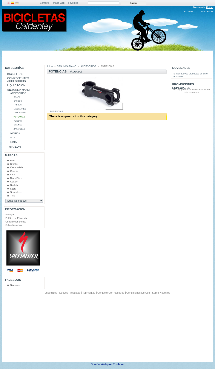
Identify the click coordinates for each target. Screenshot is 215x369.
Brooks (13, 164)
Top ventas (89, 292)
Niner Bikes (16, 178)
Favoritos (73, 3)
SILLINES (18, 125)
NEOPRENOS (20, 113)
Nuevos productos (69, 292)
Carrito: (203, 11)
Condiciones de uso (15, 221)
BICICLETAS (15, 74)
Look (12, 174)
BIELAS (17, 97)
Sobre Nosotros (13, 225)
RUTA (13, 141)
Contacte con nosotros (110, 292)
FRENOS (18, 105)
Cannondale (16, 167)
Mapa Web (59, 3)
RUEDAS (18, 121)
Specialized (16, 192)
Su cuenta (188, 11)
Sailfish (14, 185)
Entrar (209, 7)
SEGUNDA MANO (18, 89)
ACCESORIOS (18, 93)
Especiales (51, 292)
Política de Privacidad (16, 218)
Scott (12, 188)
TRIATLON (14, 146)
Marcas (11, 155)
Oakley (13, 181)
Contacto (44, 3)
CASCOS (18, 101)
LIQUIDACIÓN (16, 85)
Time (12, 195)
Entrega (9, 214)
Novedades (181, 67)
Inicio (50, 66)
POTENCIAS (19, 117)
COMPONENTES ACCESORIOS (18, 80)
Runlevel (118, 364)
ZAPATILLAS (19, 129)
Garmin (14, 171)
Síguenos (15, 285)
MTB (12, 137)
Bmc (12, 160)
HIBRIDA (15, 133)
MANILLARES (20, 109)
